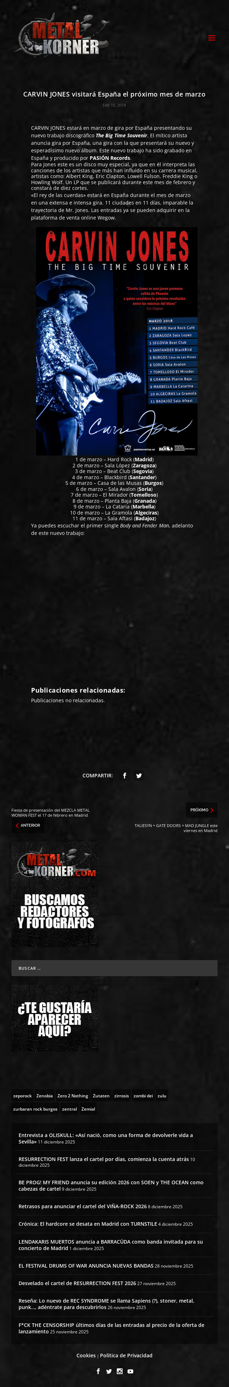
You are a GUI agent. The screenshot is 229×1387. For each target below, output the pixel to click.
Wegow (106, 217)
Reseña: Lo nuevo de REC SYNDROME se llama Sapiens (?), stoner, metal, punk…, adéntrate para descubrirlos (106, 1303)
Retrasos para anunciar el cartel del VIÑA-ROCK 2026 (83, 1206)
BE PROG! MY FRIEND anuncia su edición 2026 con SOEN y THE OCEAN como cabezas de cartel (111, 1185)
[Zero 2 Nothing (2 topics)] (73, 1095)
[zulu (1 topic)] (162, 1095)
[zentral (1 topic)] (69, 1108)
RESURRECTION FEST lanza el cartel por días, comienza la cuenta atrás (104, 1159)
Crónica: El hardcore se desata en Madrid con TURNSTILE (88, 1223)
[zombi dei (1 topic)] (143, 1095)
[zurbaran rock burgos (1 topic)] (35, 1108)
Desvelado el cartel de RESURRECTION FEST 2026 (77, 1283)
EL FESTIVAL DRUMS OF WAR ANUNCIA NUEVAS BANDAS (86, 1265)
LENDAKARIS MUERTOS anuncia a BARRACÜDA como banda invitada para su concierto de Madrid (111, 1244)
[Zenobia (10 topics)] (45, 1095)
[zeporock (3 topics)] (22, 1095)
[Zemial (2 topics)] (88, 1108)
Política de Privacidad (126, 1355)
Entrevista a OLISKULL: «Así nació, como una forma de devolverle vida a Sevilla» (106, 1138)
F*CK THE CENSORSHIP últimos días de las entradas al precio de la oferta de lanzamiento (111, 1328)
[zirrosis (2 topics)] (122, 1095)
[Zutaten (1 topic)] (101, 1095)
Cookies (86, 1355)
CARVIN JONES (48, 127)
